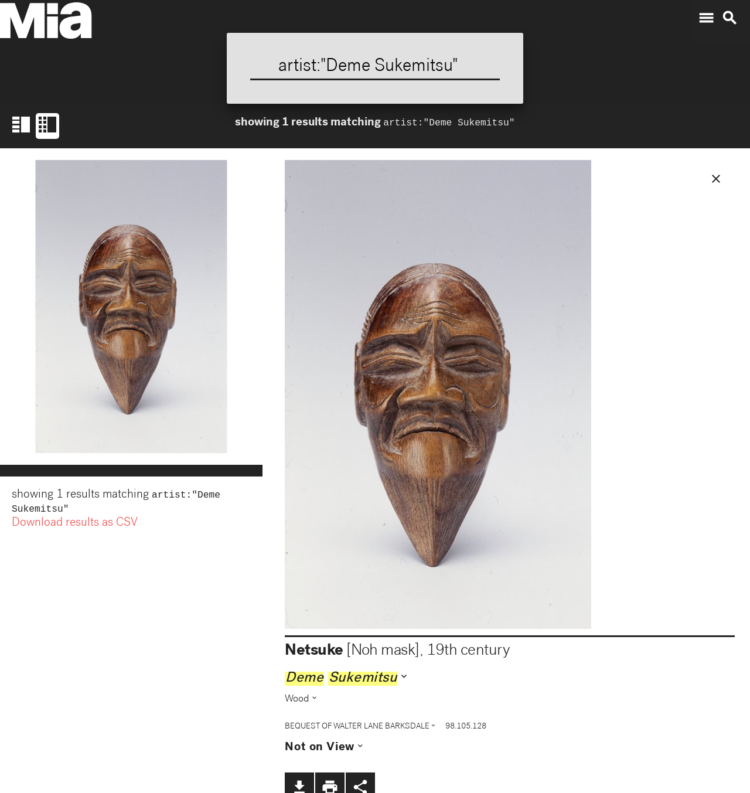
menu (706, 18)
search (729, 18)
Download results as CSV (75, 526)
